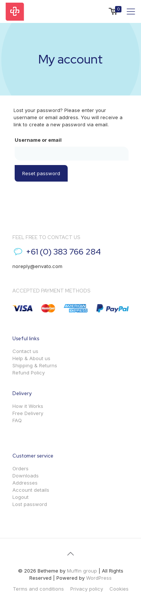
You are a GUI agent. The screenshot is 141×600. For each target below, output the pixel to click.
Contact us (25, 351)
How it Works (27, 406)
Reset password (41, 173)
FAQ (17, 420)
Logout (20, 497)
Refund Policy (28, 373)
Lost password (29, 504)
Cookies (119, 589)
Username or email (38, 140)
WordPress (99, 578)
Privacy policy (86, 589)
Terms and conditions (38, 589)
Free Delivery (27, 413)
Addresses (25, 483)
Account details (30, 490)
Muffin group (82, 571)
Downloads (25, 476)
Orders (20, 468)
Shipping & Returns (34, 365)
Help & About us (31, 358)
